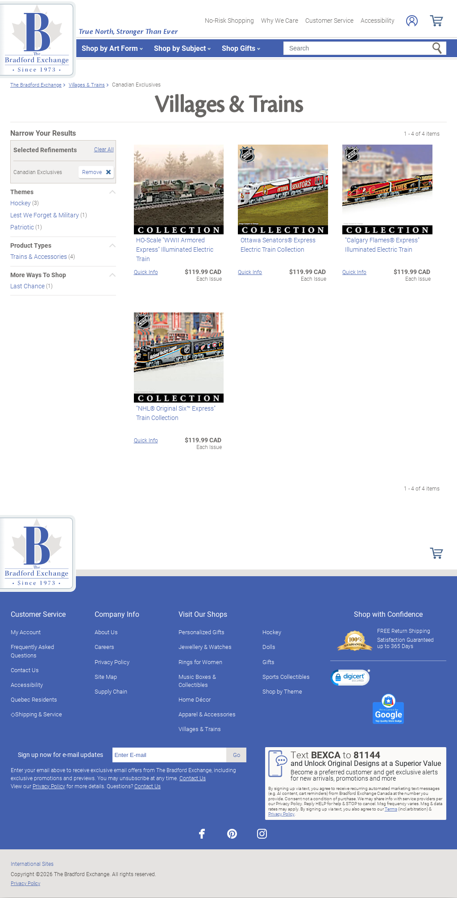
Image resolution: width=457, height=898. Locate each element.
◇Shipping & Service (36, 714)
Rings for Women (200, 662)
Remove (92, 171)
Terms (391, 809)
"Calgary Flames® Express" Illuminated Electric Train (379, 245)
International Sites (32, 863)
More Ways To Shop (38, 275)
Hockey (21, 203)
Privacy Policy (112, 662)
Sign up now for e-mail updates (60, 755)
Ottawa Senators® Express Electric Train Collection (275, 245)
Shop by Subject (180, 48)
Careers (104, 647)
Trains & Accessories (39, 256)
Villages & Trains (200, 729)
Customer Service (329, 20)
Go (236, 755)
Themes (21, 192)
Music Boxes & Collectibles (197, 681)
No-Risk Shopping (229, 20)
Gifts (268, 662)
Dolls (268, 647)
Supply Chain (111, 691)
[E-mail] (169, 755)
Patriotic (22, 227)
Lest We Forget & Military (45, 215)
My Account (26, 632)
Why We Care (279, 20)
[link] (350, 679)
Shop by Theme (282, 691)
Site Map (106, 677)
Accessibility (378, 20)
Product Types (30, 245)
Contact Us (25, 670)
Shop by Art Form (110, 48)
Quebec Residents (34, 699)
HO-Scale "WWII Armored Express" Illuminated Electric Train (172, 249)
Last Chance (28, 285)
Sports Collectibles (286, 677)
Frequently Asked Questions (32, 651)
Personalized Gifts (201, 632)
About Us (106, 632)
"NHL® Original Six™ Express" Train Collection (173, 413)
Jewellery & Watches (205, 647)
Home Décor (195, 699)
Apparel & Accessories (207, 714)
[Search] (364, 48)
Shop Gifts (238, 48)
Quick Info (146, 271)
